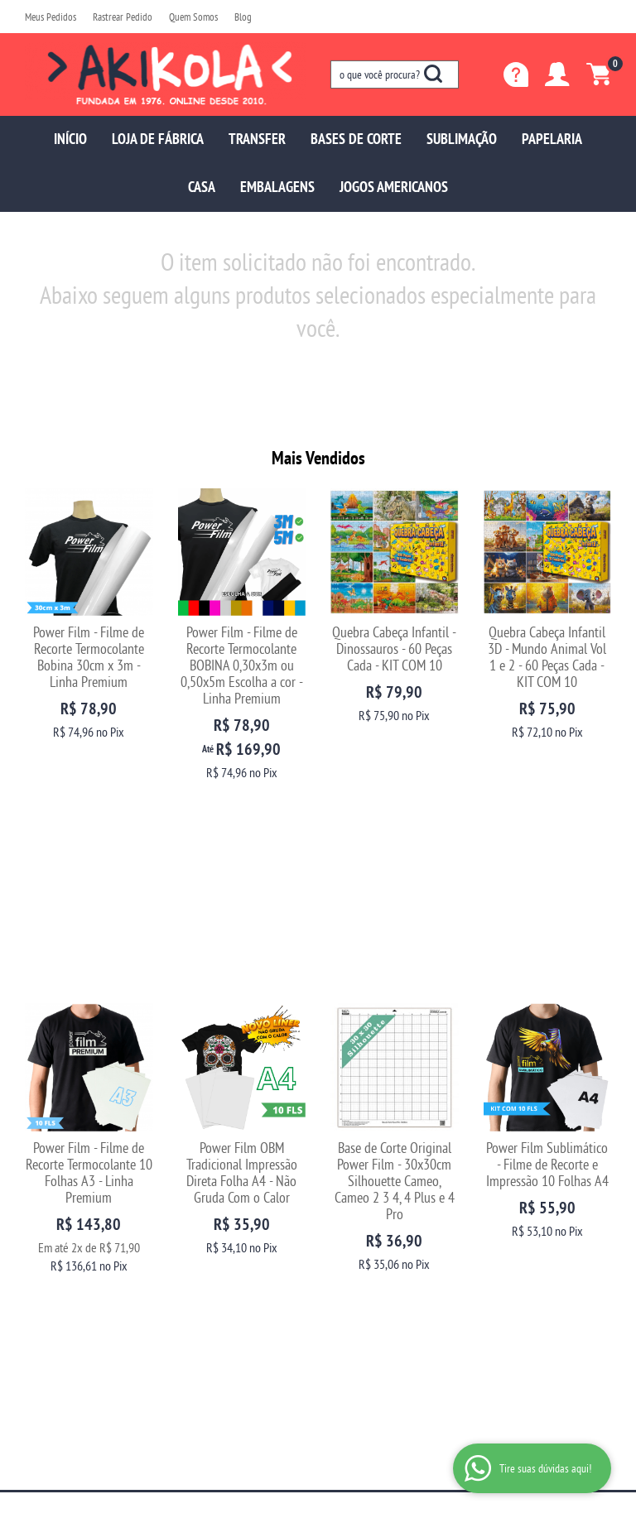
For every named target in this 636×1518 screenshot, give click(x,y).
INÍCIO (70, 138)
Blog (243, 16)
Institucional (62, 1140)
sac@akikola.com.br (373, 1200)
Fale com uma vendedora (78, 1234)
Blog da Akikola (57, 1217)
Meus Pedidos (50, 16)
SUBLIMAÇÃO (461, 138)
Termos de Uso (208, 1234)
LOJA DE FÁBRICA (158, 138)
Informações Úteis (231, 1140)
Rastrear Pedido (122, 16)
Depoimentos (53, 1200)
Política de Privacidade (225, 1250)
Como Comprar (209, 1184)
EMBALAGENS (277, 186)
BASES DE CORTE (356, 138)
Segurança (200, 1217)
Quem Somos (193, 16)
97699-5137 (368, 1167)
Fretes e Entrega (212, 1200)
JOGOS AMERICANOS (394, 186)
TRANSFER (257, 138)
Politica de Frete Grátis (225, 1267)
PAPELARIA (552, 138)
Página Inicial (54, 1167)
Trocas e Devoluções (220, 1167)
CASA (201, 186)
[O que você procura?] (433, 73)
